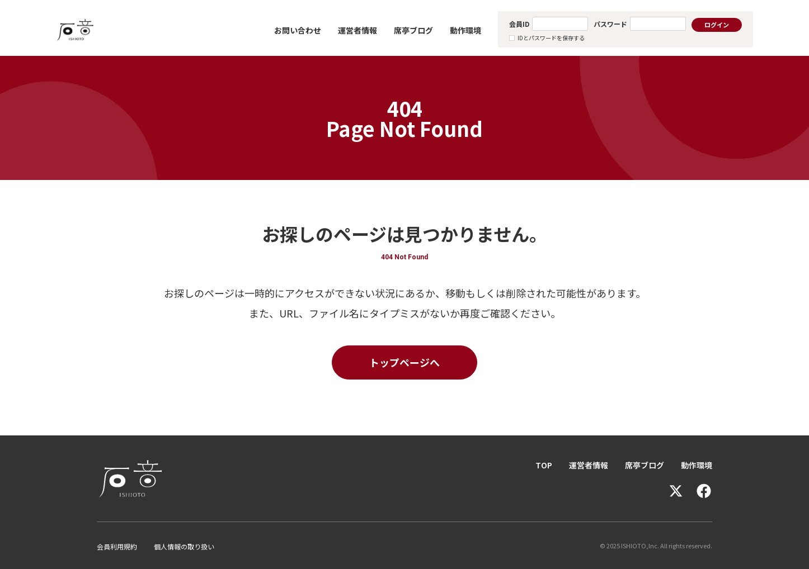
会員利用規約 (117, 546)
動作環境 (465, 30)
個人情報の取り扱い (184, 546)
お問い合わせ (297, 30)
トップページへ (404, 362)
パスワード (610, 24)
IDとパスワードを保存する (551, 38)
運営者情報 (357, 30)
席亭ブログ (413, 30)
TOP (543, 465)
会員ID (519, 24)
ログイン (716, 24)
